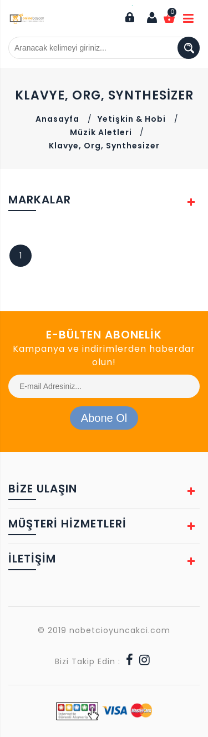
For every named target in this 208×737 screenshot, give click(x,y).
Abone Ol (104, 418)
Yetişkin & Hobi (132, 119)
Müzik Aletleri (102, 132)
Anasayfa (57, 119)
